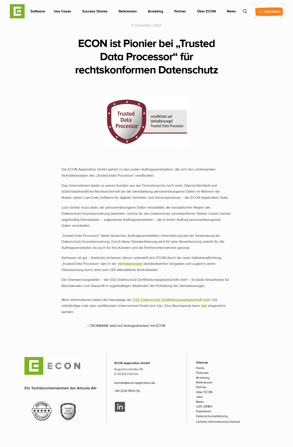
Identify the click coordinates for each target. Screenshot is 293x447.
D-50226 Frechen (126, 374)
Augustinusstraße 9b (128, 369)
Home (200, 368)
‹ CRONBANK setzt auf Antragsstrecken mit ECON (126, 326)
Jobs (199, 396)
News (231, 11)
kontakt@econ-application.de (134, 382)
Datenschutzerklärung (212, 416)
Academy (203, 377)
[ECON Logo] (17, 11)
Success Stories (95, 11)
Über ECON (206, 11)
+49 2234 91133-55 (127, 391)
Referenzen (128, 11)
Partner (180, 11)
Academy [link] (155, 11)
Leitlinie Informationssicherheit (218, 421)
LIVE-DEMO (204, 406)
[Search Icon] (245, 11)
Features (202, 372)
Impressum (203, 411)
